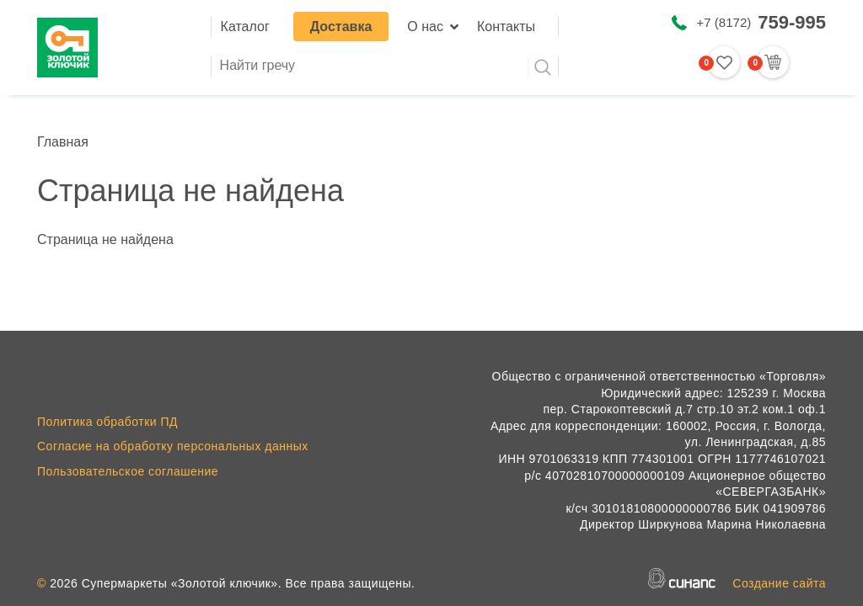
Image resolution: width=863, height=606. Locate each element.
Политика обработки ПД (107, 421)
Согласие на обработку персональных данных (172, 446)
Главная (62, 142)
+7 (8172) (761, 22)
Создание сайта (779, 583)
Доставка (341, 26)
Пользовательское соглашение (127, 471)
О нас (425, 26)
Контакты (506, 26)
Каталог (245, 26)
